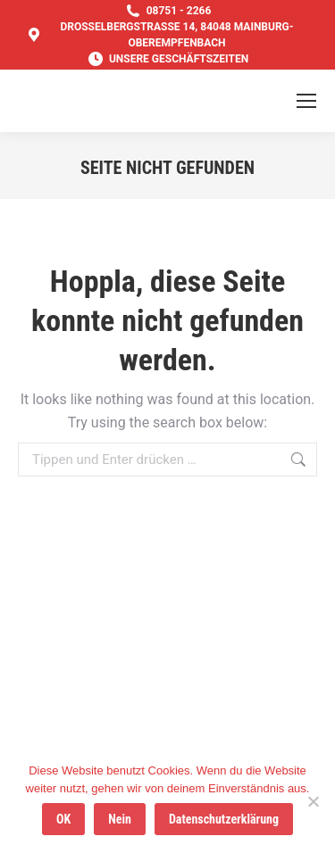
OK (63, 819)
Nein (119, 819)
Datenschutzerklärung (224, 819)
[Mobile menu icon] (306, 101)
